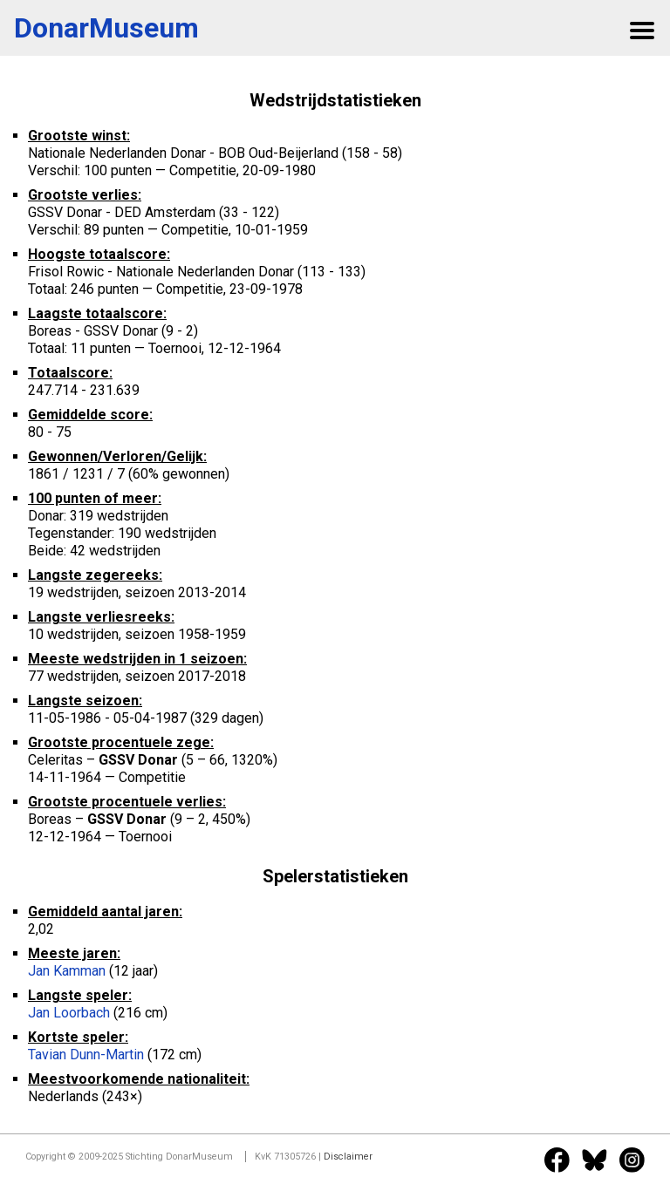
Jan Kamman (67, 971)
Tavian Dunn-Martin (86, 1054)
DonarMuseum (106, 27)
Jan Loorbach (69, 1012)
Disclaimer (348, 1156)
